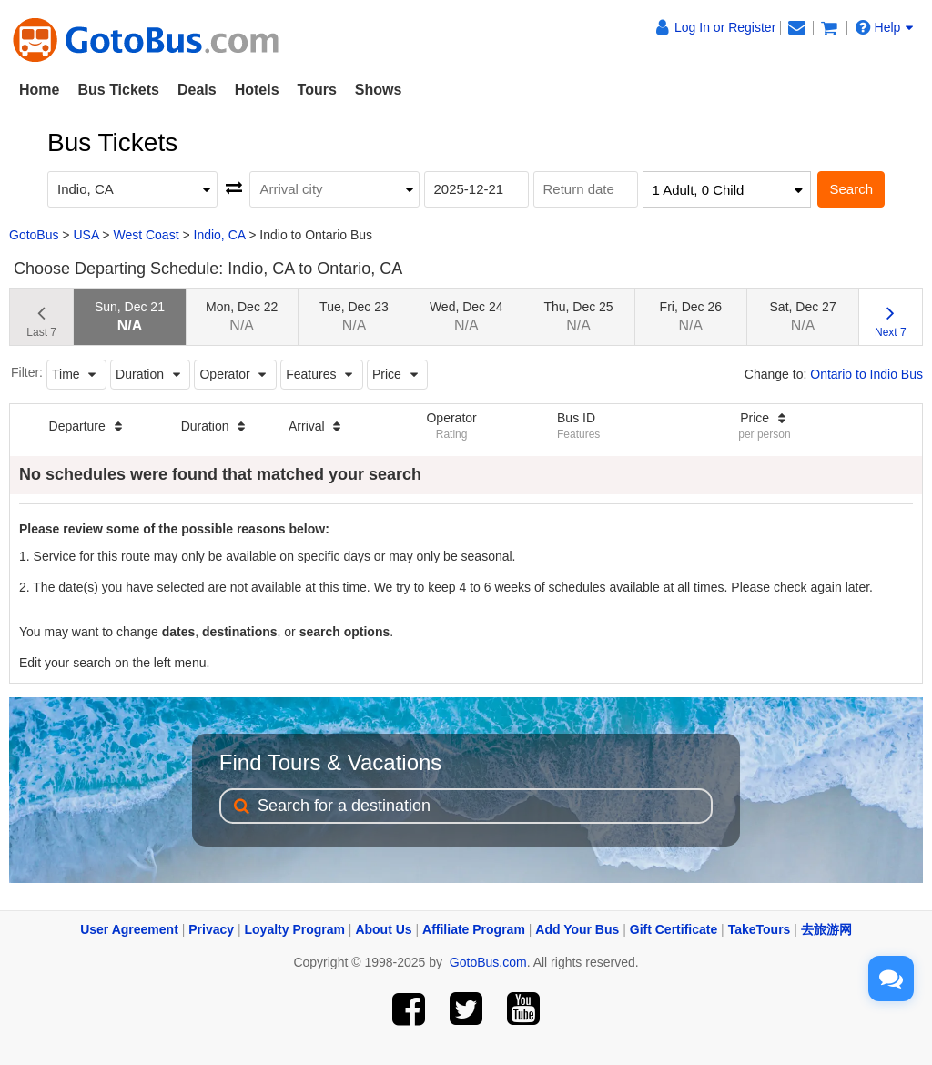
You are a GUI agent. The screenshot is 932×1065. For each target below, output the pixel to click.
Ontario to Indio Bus (866, 374)
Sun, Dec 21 (130, 316)
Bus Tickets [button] (118, 89)
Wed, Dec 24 (466, 316)
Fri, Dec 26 (691, 316)
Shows (378, 89)
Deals (197, 89)
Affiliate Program (473, 929)
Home (39, 89)
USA (85, 235)
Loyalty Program (295, 929)
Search (851, 189)
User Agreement (129, 929)
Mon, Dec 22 (242, 316)
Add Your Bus (577, 929)
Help (884, 27)
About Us (383, 929)
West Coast (145, 235)
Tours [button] (317, 89)
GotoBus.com (488, 962)
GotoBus (33, 235)
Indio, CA (220, 235)
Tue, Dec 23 (354, 316)
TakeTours (759, 929)
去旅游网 (826, 929)
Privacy (211, 929)
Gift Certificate (673, 929)
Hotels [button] (257, 89)
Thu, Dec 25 (578, 316)
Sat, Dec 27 (803, 316)
